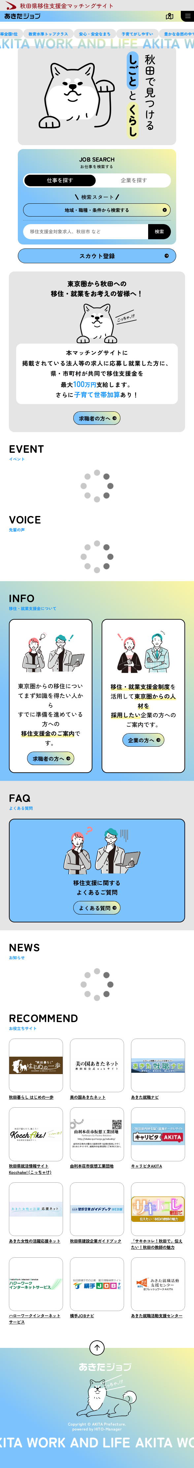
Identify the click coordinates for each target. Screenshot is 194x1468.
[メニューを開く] (187, 16)
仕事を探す (60, 180)
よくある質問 (98, 908)
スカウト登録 (124, 255)
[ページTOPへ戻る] (97, 1347)
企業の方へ (144, 740)
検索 (159, 231)
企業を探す (134, 180)
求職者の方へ (98, 418)
